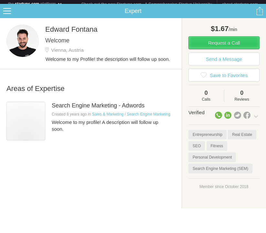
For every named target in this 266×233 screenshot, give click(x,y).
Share (259, 15)
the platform (35, 4)
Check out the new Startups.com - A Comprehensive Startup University (146, 4)
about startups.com (240, 4)
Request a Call (224, 47)
